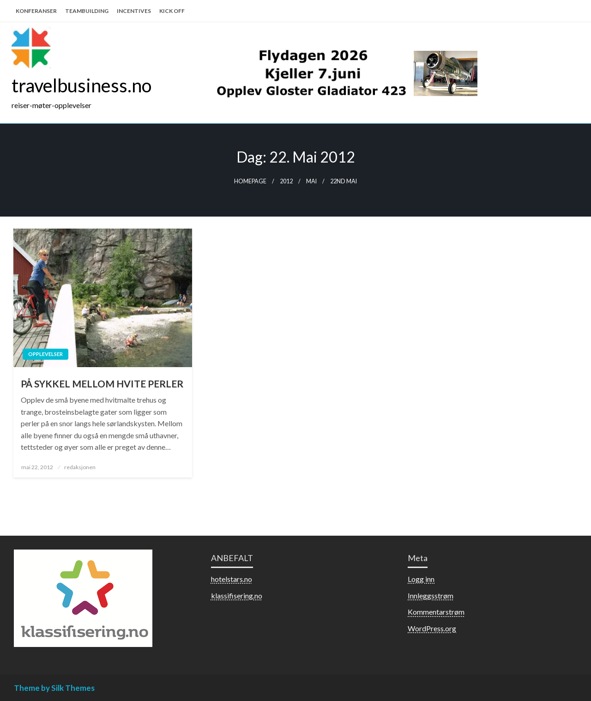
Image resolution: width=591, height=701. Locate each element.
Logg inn (421, 578)
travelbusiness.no (81, 85)
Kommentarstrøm (436, 611)
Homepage (250, 181)
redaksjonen (80, 467)
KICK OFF (172, 10)
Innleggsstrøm (430, 595)
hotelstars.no (231, 578)
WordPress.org (432, 628)
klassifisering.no (236, 595)
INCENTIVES (134, 10)
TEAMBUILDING (87, 10)
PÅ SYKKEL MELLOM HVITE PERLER (102, 383)
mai (311, 181)
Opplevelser (45, 354)
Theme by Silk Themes (54, 688)
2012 (286, 181)
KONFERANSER (36, 10)
